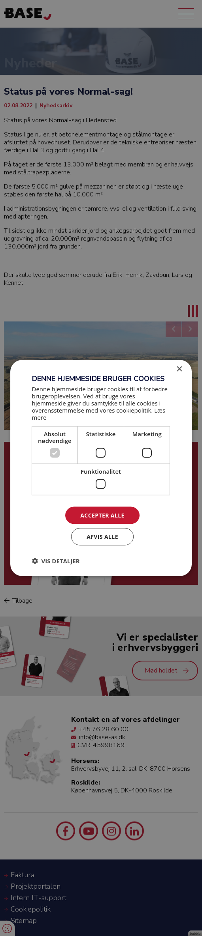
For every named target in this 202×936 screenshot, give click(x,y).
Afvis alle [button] (102, 536)
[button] (56, 560)
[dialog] (101, 468)
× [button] (179, 369)
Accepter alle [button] (102, 515)
